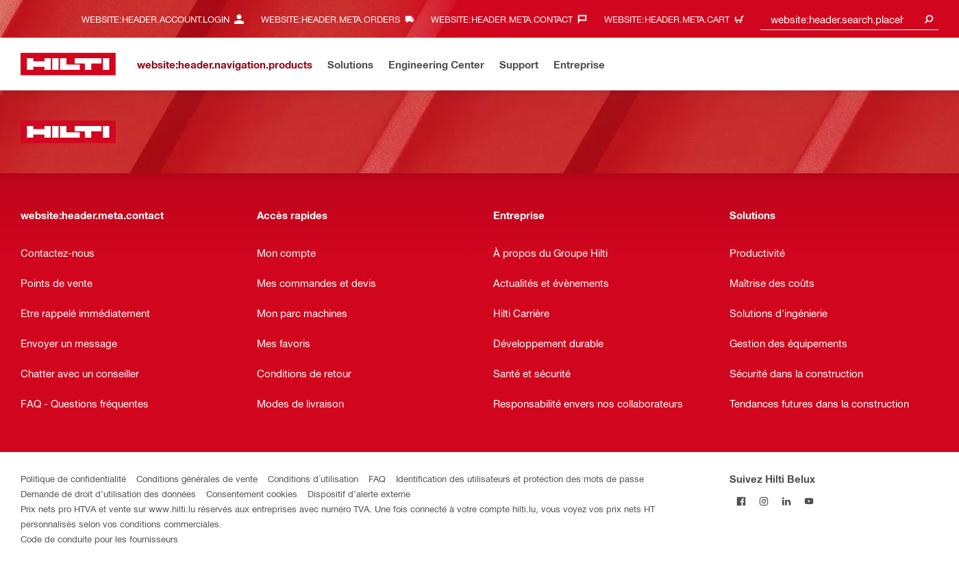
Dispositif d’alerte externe (359, 493)
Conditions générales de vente (197, 478)
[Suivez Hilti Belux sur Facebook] (741, 501)
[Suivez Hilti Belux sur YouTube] (808, 501)
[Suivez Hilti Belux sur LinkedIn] (786, 501)
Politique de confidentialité (73, 478)
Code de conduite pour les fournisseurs (99, 538)
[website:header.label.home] (68, 64)
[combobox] (849, 19)
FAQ (377, 478)
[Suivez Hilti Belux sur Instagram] (763, 501)
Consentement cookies (251, 493)
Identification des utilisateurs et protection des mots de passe (520, 478)
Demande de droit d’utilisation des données (108, 493)
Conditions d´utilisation (313, 478)
